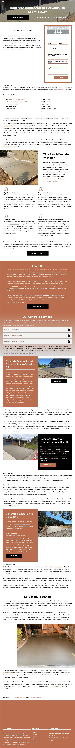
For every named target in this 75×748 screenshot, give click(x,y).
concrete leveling (8, 672)
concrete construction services (22, 372)
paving (15, 431)
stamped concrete (58, 89)
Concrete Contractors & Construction (16, 99)
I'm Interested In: (52, 49)
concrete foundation (13, 535)
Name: (49, 38)
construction (15, 286)
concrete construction (30, 428)
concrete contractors (8, 126)
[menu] (3, 2)
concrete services (9, 146)
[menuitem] (40, 732)
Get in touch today (57, 686)
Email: (49, 43)
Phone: (61, 43)
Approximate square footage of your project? (57, 61)
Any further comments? (54, 68)
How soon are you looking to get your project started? (57, 55)
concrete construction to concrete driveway (33, 322)
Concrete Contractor (55, 295)
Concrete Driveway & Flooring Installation (17, 101)
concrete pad (59, 566)
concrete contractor (53, 181)
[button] (3, 34)
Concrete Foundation (12, 104)
